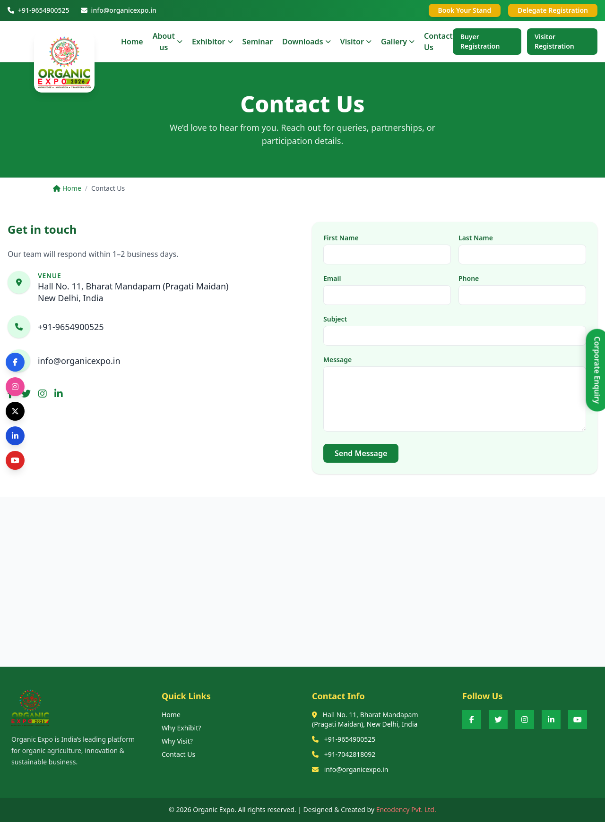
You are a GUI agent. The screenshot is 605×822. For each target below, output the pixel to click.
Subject (335, 318)
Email (332, 278)
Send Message (361, 453)
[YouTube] (577, 719)
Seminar (257, 41)
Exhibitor (212, 41)
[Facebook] (471, 719)
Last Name (475, 237)
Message (337, 359)
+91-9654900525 (71, 326)
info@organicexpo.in (79, 360)
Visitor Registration (554, 41)
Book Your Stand (465, 10)
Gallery (398, 41)
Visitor (356, 41)
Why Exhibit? (181, 727)
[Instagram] (524, 719)
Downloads (306, 41)
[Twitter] (498, 719)
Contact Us (178, 754)
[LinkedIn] (551, 719)
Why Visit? (177, 741)
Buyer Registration (480, 41)
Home (132, 41)
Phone (468, 278)
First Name (341, 237)
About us (167, 41)
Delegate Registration (553, 10)
